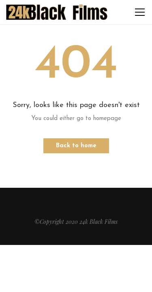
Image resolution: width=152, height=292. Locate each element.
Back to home (76, 146)
